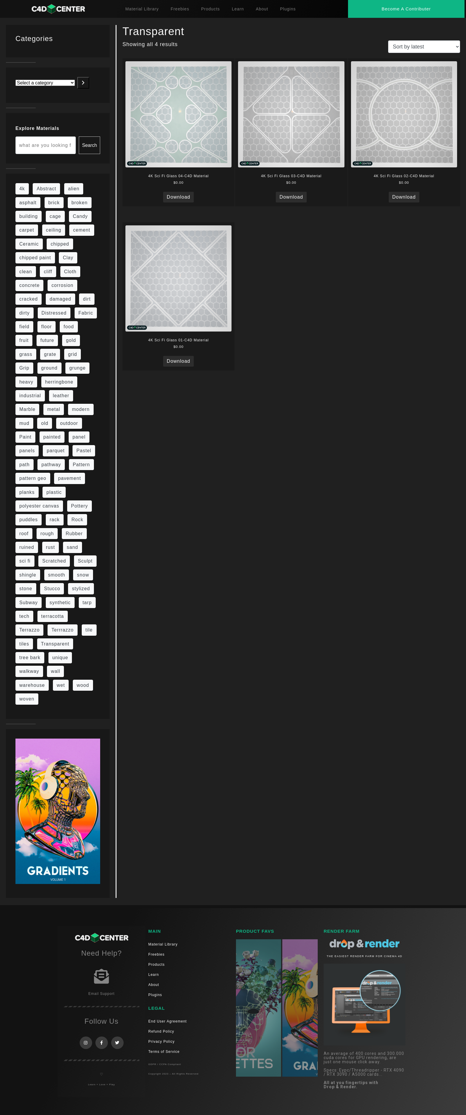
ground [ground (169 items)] (49, 367)
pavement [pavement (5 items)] (69, 478)
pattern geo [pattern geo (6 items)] (32, 478)
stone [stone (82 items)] (25, 588)
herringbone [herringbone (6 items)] (59, 381)
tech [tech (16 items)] (24, 616)
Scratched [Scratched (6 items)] (54, 560)
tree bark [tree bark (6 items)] (29, 657)
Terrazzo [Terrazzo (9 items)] (29, 629)
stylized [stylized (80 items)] (81, 588)
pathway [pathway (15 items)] (51, 464)
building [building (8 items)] (28, 216)
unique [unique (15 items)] (60, 657)
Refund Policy (161, 1031)
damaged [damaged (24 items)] (60, 298)
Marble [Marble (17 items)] (27, 409)
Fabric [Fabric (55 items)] (85, 312)
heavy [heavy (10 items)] (26, 381)
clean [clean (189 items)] (25, 271)
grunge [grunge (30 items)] (77, 367)
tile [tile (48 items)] (89, 629)
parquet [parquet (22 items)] (55, 450)
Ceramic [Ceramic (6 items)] (29, 243)
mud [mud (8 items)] (24, 423)
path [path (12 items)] (24, 464)
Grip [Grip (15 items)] (24, 367)
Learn (238, 9)
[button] (406, 9)
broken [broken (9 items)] (80, 202)
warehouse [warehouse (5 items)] (32, 685)
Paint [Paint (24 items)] (25, 436)
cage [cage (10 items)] (55, 216)
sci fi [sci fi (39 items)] (25, 560)
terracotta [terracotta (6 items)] (52, 616)
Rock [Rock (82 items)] (77, 519)
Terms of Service (164, 1052)
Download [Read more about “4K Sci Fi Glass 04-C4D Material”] (178, 197)
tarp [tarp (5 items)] (87, 602)
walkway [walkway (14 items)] (29, 671)
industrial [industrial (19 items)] (30, 395)
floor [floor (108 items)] (46, 326)
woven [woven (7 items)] (26, 698)
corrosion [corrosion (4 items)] (62, 285)
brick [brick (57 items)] (54, 202)
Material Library (142, 9)
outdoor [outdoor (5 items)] (69, 423)
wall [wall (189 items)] (55, 671)
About (262, 9)
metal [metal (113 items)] (53, 409)
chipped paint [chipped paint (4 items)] (35, 257)
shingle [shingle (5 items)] (27, 574)
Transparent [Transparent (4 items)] (55, 643)
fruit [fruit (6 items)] (24, 340)
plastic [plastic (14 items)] (54, 492)
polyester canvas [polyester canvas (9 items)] (39, 505)
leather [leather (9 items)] (61, 395)
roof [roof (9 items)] (24, 533)
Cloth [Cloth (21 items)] (70, 271)
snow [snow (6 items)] (83, 574)
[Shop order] (424, 46)
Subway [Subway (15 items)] (28, 602)
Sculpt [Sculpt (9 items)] (85, 560)
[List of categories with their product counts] (45, 83)
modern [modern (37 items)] (80, 409)
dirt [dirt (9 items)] (87, 298)
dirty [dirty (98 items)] (24, 312)
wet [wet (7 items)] (61, 685)
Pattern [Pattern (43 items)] (81, 464)
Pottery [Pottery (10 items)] (79, 505)
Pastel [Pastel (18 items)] (83, 450)
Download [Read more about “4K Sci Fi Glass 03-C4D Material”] (291, 197)
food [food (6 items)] (69, 326)
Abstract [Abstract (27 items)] (46, 188)
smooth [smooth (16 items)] (56, 574)
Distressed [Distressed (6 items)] (54, 312)
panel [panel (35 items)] (79, 436)
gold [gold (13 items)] (71, 340)
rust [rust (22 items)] (50, 547)
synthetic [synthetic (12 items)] (60, 602)
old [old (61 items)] (44, 423)
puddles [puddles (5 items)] (28, 519)
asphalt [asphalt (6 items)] (28, 202)
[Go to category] (83, 83)
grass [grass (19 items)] (25, 354)
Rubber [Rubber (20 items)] (74, 533)
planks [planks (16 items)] (27, 492)
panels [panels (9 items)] (27, 450)
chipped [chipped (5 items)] (60, 243)
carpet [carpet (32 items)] (26, 230)
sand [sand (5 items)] (72, 547)
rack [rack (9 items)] (55, 519)
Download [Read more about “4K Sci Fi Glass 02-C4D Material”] (404, 197)
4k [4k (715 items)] (22, 188)
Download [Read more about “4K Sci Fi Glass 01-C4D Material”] (178, 361)
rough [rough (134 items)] (47, 533)
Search (89, 145)
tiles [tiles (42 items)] (24, 643)
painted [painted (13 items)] (52, 436)
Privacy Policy (161, 1041)
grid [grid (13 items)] (72, 354)
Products (210, 9)
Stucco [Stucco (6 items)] (52, 588)
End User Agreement (167, 1021)
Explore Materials (37, 128)
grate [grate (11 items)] (50, 354)
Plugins (288, 9)
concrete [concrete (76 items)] (29, 285)
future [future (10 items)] (47, 340)
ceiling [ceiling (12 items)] (54, 230)
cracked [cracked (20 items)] (28, 298)
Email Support (101, 994)
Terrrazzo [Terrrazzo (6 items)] (62, 629)
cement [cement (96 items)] (81, 230)
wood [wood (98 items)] (83, 685)
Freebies (180, 9)
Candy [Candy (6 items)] (80, 216)
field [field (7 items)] (24, 326)
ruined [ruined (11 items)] (26, 547)
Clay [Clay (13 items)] (68, 257)
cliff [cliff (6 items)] (48, 271)
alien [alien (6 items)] (73, 188)
